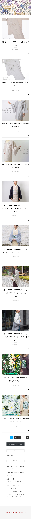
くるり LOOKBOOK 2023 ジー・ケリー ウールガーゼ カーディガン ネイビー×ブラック (15, 208)
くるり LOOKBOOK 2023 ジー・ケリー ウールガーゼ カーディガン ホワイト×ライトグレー (15, 337)
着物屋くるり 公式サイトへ (15, 444)
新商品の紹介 (10, 455)
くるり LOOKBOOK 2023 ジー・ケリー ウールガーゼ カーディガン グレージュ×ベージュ (15, 293)
